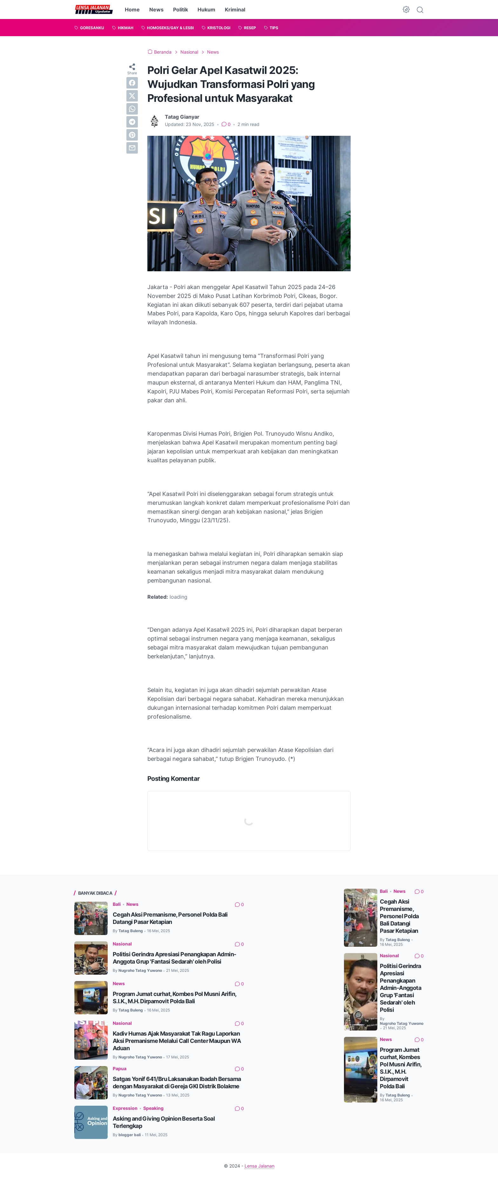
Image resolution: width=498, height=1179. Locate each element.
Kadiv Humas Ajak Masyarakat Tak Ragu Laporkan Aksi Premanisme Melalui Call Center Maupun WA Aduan (177, 1040)
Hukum (206, 9)
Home (132, 9)
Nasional (122, 943)
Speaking (153, 1108)
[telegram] (132, 122)
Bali (117, 904)
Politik (180, 9)
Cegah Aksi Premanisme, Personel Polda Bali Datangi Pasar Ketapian (399, 916)
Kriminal (235, 9)
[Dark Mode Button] (406, 9)
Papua (119, 1068)
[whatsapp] (132, 109)
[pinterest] (132, 135)
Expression (125, 1108)
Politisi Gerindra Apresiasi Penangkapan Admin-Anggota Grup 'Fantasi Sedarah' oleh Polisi (400, 988)
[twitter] (132, 96)
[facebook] (132, 83)
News (156, 9)
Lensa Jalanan (259, 1166)
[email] (132, 148)
